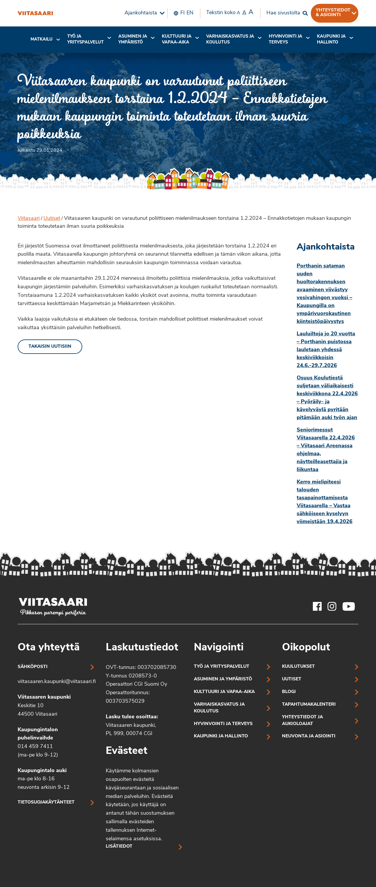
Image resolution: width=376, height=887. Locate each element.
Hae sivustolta (283, 13)
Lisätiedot (119, 846)
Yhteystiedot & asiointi (333, 12)
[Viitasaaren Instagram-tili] (332, 606)
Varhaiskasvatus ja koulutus (230, 39)
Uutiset (51, 218)
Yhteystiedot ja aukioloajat (302, 720)
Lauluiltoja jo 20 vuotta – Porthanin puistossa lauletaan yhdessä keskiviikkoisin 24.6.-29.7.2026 (326, 350)
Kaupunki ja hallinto (331, 39)
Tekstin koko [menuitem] (229, 12)
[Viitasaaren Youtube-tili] (348, 606)
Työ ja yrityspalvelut (85, 39)
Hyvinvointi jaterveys (285, 39)
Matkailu (42, 39)
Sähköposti (33, 667)
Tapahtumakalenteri (309, 704)
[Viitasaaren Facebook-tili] (317, 606)
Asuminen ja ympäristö (132, 39)
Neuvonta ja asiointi (308, 736)
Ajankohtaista (141, 13)
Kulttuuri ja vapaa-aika (177, 39)
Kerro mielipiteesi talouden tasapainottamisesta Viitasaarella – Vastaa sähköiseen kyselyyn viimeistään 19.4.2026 (324, 502)
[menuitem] (143, 13)
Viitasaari (29, 218)
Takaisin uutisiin (49, 346)
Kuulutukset (298, 667)
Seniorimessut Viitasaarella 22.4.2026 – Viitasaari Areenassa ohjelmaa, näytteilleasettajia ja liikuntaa (326, 450)
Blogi (289, 692)
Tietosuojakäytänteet (46, 802)
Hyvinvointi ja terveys (223, 724)
